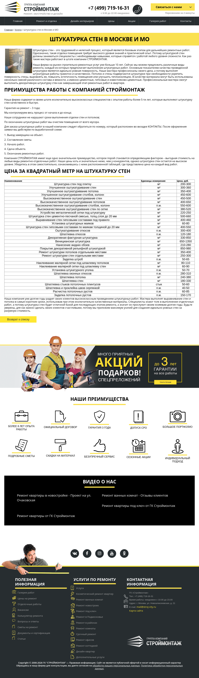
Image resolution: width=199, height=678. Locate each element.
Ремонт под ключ (86, 611)
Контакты (183, 21)
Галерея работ (155, 21)
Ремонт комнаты (86, 628)
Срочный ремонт (86, 634)
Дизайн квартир (85, 651)
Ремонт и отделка (44, 21)
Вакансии (23, 609)
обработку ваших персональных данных (116, 665)
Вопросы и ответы (28, 621)
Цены (109, 21)
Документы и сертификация (34, 633)
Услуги (18, 30)
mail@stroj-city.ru (146, 606)
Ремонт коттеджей (87, 645)
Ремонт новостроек (87, 605)
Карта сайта (136, 610)
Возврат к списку (18, 319)
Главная (15, 21)
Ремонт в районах (86, 622)
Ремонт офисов (85, 639)
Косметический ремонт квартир (94, 593)
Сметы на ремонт (28, 627)
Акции (129, 21)
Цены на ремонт (27, 598)
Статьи (22, 638)
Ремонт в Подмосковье (89, 616)
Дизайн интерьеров (80, 21)
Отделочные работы (29, 604)
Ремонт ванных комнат (89, 599)
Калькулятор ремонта (30, 615)
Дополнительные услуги (90, 657)
